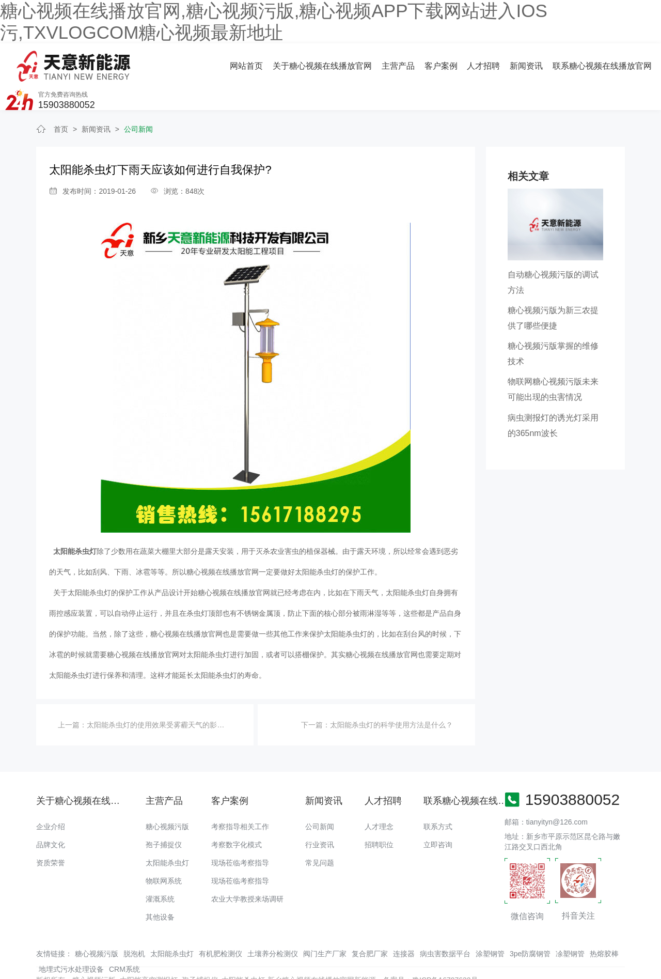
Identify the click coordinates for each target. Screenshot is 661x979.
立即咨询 (437, 815)
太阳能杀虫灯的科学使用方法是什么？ (391, 695)
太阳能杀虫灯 (167, 833)
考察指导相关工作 (240, 797)
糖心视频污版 (167, 797)
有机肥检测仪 (220, 924)
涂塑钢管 (490, 924)
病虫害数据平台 (445, 924)
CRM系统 (124, 940)
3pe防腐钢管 (530, 924)
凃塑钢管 (570, 924)
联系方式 (437, 797)
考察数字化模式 (236, 815)
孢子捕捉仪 (164, 815)
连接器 (404, 924)
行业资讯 (319, 815)
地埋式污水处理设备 (71, 940)
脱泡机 (134, 924)
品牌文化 (50, 815)
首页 (61, 100)
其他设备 (160, 887)
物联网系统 (164, 851)
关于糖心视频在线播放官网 (212, 61)
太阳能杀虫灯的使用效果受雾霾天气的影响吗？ (163, 695)
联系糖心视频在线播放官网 (491, 61)
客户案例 (330, 61)
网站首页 (136, 61)
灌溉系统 (160, 869)
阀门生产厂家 (325, 924)
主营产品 (287, 61)
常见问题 (319, 833)
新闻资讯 (415, 61)
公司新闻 (138, 100)
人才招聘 (373, 61)
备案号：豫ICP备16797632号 (430, 950)
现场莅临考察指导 (240, 833)
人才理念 (379, 797)
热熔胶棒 (604, 924)
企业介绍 (50, 797)
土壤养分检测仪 (272, 924)
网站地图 (14, 971)
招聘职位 (379, 815)
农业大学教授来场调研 (247, 869)
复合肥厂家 (370, 924)
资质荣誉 (50, 833)
